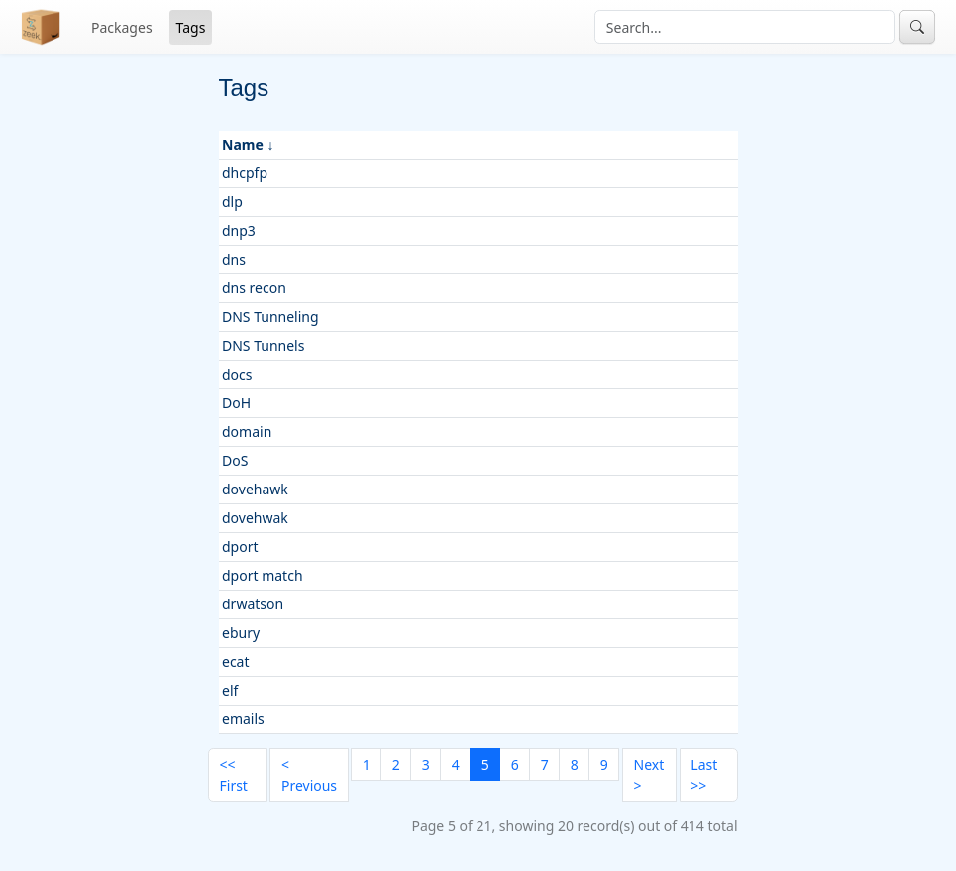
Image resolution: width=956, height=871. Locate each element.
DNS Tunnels (263, 345)
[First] (237, 775)
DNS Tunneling (270, 316)
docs (237, 374)
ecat (236, 661)
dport (240, 546)
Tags (191, 27)
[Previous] (308, 775)
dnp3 (239, 230)
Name (243, 144)
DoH (236, 402)
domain (246, 431)
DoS (235, 460)
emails (243, 718)
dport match (262, 575)
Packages (122, 27)
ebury (241, 632)
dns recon (254, 287)
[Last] (709, 775)
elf (230, 690)
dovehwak (255, 517)
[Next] (649, 775)
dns (234, 259)
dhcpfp (244, 172)
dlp (232, 201)
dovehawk (255, 489)
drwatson (252, 604)
